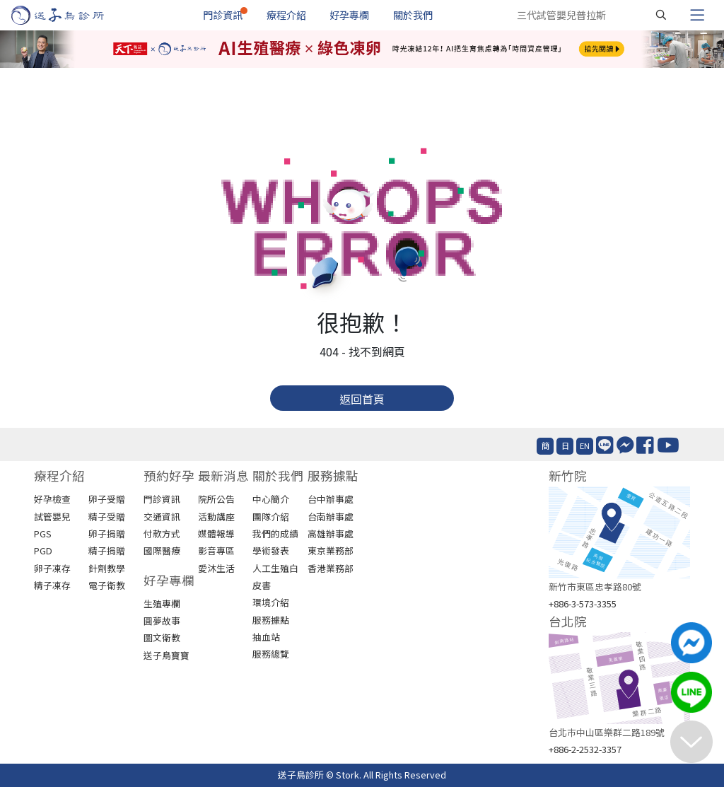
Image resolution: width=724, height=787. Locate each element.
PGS (43, 533)
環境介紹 (270, 602)
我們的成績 (275, 533)
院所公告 (216, 499)
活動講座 (216, 516)
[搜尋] (661, 15)
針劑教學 (106, 568)
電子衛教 (106, 585)
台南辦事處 (331, 516)
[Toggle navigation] (697, 15)
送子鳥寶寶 (166, 655)
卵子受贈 (106, 499)
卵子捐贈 (106, 533)
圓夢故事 (162, 620)
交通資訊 (162, 516)
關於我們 (413, 15)
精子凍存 (52, 585)
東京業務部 (331, 550)
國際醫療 (162, 550)
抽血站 (266, 636)
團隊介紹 (270, 516)
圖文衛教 (162, 637)
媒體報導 (216, 533)
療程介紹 (286, 15)
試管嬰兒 (52, 516)
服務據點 (270, 619)
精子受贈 (106, 516)
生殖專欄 (162, 603)
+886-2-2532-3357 (585, 749)
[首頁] (71, 15)
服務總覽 (270, 653)
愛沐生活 (216, 568)
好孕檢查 (52, 499)
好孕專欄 (349, 15)
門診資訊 (223, 15)
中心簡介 (270, 499)
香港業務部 (331, 568)
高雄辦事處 (331, 533)
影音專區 (216, 550)
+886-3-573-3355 (583, 603)
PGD (43, 550)
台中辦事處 (331, 499)
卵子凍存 (52, 568)
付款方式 (162, 533)
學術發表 (270, 550)
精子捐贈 (106, 550)
